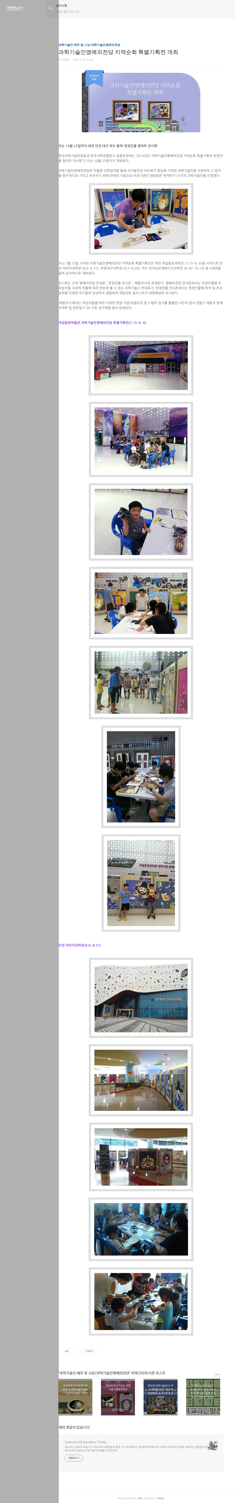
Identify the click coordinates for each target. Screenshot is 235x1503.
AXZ (144, 1498)
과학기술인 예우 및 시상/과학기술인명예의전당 (93, 44)
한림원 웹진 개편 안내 (74, 11)
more (220, 1374)
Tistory (164, 1498)
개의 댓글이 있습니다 (77, 1427)
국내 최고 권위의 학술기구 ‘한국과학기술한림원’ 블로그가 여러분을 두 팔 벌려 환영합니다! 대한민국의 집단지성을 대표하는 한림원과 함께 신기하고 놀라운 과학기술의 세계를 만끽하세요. (139, 1448)
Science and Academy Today (89, 1442)
